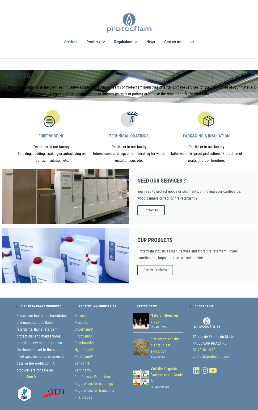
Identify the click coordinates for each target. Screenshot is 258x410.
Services (70, 42)
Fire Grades (83, 397)
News (151, 42)
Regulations (125, 42)
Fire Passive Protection (92, 377)
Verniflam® (83, 370)
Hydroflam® (84, 349)
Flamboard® (84, 343)
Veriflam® (82, 363)
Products (96, 42)
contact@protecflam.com (212, 356)
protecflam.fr (26, 377)
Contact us (172, 42)
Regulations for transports (94, 390)
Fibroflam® (83, 336)
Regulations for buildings (94, 383)
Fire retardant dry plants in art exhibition (165, 345)
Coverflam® (84, 329)
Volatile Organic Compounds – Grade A (167, 375)
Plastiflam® (84, 356)
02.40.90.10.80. (204, 350)
